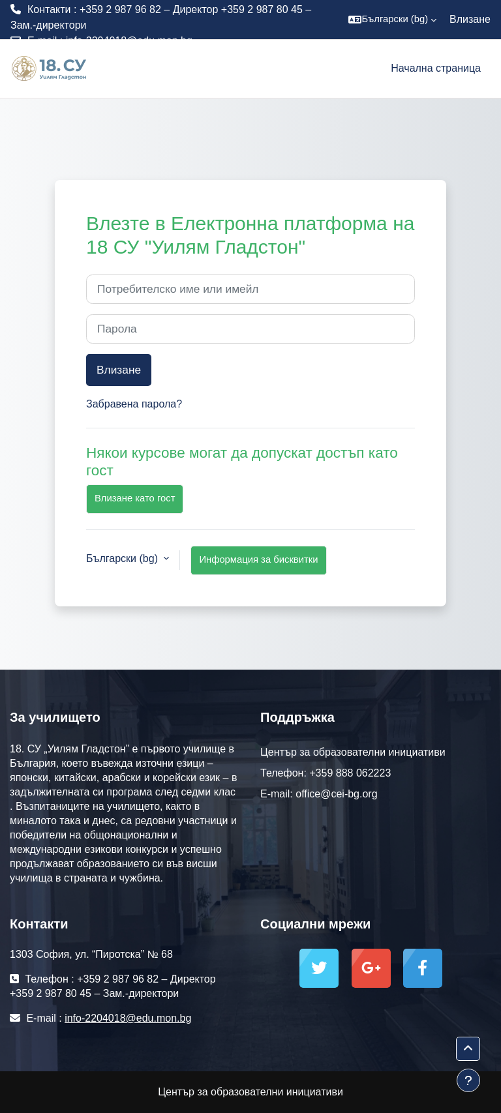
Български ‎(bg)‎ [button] (123, 558)
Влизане (470, 19)
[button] (392, 19)
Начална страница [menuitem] (436, 68)
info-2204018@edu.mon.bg (129, 40)
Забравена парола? (134, 403)
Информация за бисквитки (258, 559)
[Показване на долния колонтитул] (468, 1080)
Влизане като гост (135, 498)
